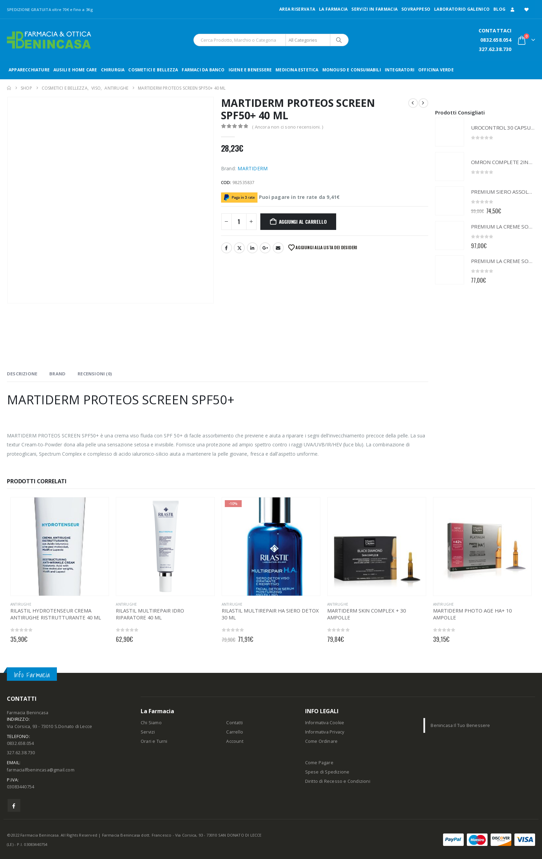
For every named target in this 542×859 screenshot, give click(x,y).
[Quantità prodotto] (239, 221)
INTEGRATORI (399, 70)
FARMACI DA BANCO (203, 70)
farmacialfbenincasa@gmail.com (40, 770)
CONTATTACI (495, 30)
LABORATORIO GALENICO (462, 9)
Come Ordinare (321, 741)
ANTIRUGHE (20, 604)
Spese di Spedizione (327, 772)
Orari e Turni (154, 741)
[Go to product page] (449, 132)
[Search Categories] (307, 40)
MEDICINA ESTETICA (296, 70)
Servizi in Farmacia (374, 9)
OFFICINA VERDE (436, 70)
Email (278, 247)
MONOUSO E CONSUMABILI (351, 70)
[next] (423, 103)
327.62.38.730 (495, 49)
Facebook (226, 247)
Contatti (234, 723)
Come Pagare (319, 763)
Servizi (148, 732)
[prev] (413, 103)
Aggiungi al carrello (303, 221)
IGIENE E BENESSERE (250, 70)
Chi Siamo (151, 723)
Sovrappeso (415, 9)
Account (234, 741)
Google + (265, 247)
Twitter (239, 247)
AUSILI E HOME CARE (75, 70)
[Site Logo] (49, 40)
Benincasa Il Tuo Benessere (460, 725)
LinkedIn (252, 247)
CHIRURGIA (113, 70)
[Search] (339, 40)
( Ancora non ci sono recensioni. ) (287, 127)
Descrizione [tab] (22, 374)
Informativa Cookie (324, 723)
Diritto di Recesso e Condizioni (337, 781)
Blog (499, 9)
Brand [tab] (57, 374)
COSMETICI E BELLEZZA (153, 70)
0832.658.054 (495, 40)
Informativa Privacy (324, 732)
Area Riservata (297, 9)
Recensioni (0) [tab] (95, 374)
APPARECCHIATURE (29, 70)
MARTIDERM (253, 168)
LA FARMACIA (333, 9)
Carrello (234, 732)
